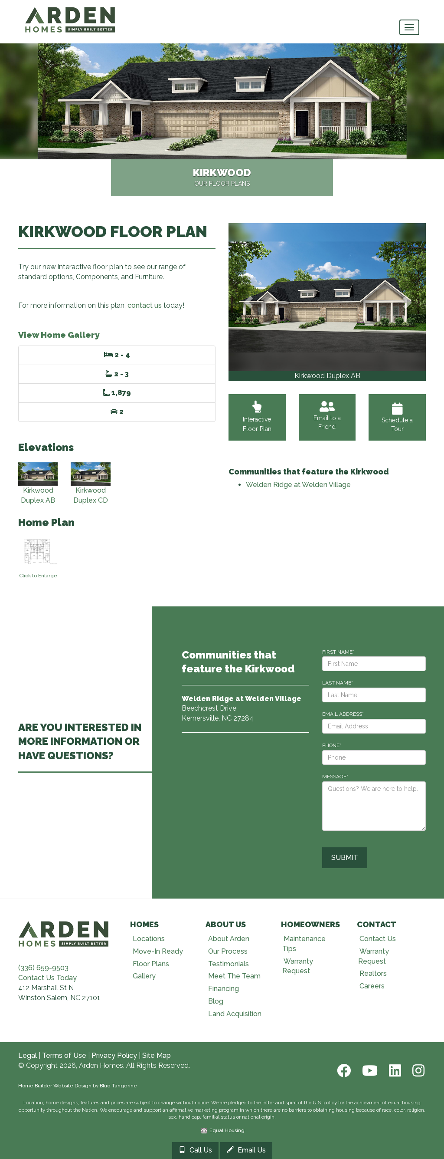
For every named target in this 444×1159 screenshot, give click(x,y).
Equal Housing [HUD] (223, 1130)
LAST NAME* (337, 683)
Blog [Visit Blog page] (215, 1001)
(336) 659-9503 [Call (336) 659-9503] (43, 968)
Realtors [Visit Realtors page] (373, 973)
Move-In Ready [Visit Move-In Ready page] (158, 951)
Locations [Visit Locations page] (149, 939)
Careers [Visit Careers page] (372, 986)
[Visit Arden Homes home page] (63, 933)
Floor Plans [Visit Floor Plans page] (151, 964)
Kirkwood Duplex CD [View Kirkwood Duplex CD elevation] (90, 483)
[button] (248, 302)
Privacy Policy (114, 1055)
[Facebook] (343, 1070)
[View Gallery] (327, 297)
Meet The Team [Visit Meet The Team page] (234, 976)
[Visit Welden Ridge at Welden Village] (241, 699)
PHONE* (331, 745)
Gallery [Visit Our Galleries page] (144, 976)
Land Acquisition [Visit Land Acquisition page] (234, 1014)
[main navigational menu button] (409, 27)
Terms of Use (64, 1055)
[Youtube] (369, 1070)
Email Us (246, 1150)
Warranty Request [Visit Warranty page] (297, 966)
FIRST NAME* (338, 652)
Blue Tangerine (118, 1086)
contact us (144, 305)
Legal (27, 1055)
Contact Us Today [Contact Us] (47, 978)
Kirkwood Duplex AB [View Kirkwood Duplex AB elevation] (38, 483)
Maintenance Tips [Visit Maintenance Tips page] (304, 944)
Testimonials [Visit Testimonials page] (228, 964)
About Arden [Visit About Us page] (228, 939)
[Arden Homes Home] (70, 11)
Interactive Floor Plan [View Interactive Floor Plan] (257, 419)
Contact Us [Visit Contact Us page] (377, 939)
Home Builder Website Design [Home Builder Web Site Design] (54, 1086)
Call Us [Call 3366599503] (195, 1150)
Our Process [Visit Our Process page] (228, 951)
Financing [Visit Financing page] (223, 988)
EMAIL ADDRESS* (343, 714)
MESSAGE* (335, 777)
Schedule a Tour (397, 417)
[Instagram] (416, 1070)
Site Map (156, 1055)
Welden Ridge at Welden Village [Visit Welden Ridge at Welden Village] (298, 485)
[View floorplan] (38, 555)
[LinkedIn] (394, 1070)
